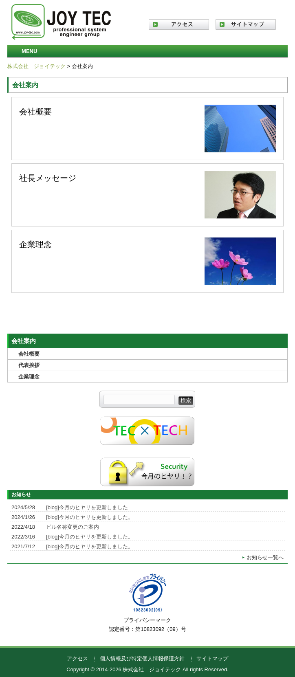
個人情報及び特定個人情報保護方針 (142, 658)
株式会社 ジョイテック (36, 66)
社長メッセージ (147, 195)
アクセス (77, 658)
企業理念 (147, 261)
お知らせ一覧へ (265, 557)
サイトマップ (212, 658)
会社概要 (147, 128)
